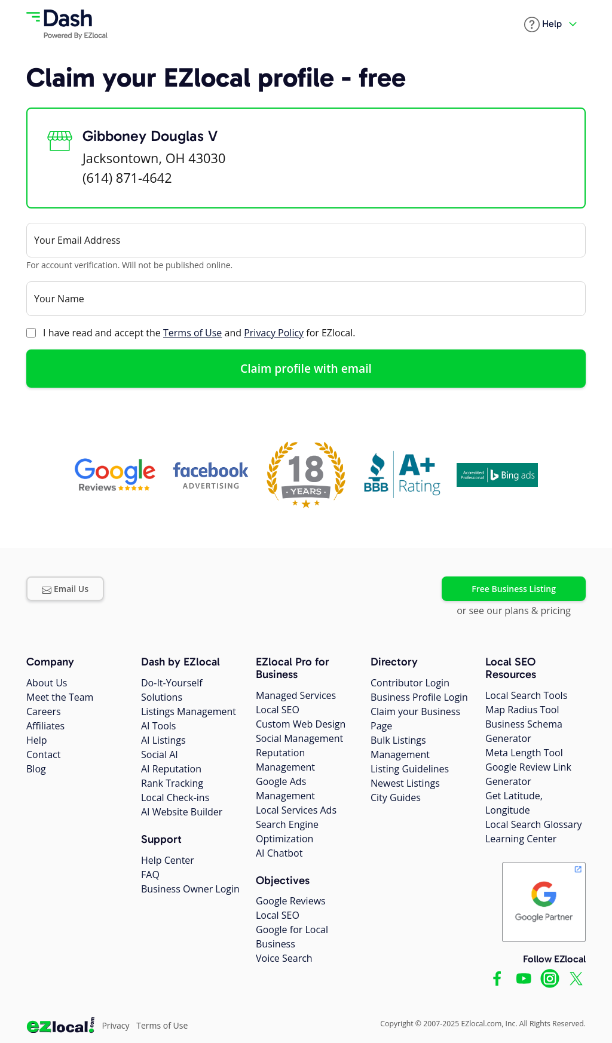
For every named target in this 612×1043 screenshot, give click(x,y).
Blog (36, 768)
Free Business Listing (514, 588)
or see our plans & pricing (514, 610)
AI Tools (158, 725)
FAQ (150, 874)
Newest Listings (405, 783)
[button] (543, 24)
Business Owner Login (190, 888)
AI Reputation (171, 768)
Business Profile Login (419, 697)
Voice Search (284, 958)
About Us (47, 682)
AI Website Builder (181, 811)
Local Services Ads (296, 810)
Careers (43, 711)
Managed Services (296, 695)
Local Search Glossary (533, 824)
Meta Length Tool (524, 752)
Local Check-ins (175, 797)
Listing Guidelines (410, 768)
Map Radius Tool (522, 709)
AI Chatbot (279, 853)
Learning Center (520, 838)
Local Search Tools (526, 695)
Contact (43, 754)
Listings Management (188, 711)
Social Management (299, 738)
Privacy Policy (274, 332)
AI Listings (163, 740)
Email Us (65, 588)
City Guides (396, 797)
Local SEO (277, 709)
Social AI (159, 754)
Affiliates (45, 725)
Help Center (167, 860)
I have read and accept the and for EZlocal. (199, 332)
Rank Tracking (172, 783)
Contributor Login (410, 682)
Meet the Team (59, 697)
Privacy (115, 1025)
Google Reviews (291, 900)
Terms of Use (192, 332)
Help (36, 740)
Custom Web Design (300, 724)
